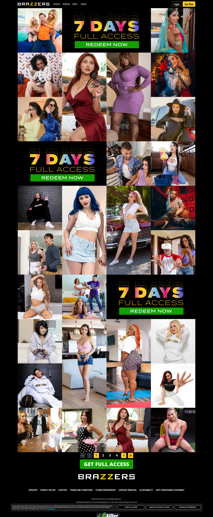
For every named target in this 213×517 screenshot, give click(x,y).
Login (176, 4)
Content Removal (127, 490)
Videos (66, 4)
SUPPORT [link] (62, 490)
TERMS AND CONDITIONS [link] (81, 490)
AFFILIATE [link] (33, 490)
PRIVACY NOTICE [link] (47, 490)
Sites (84, 4)
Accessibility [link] (146, 490)
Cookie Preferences (105, 490)
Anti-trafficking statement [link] (170, 490)
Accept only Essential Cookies (159, 507)
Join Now (188, 4)
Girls (74, 4)
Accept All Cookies (131, 507)
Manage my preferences (187, 507)
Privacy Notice (51, 509)
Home (56, 4)
